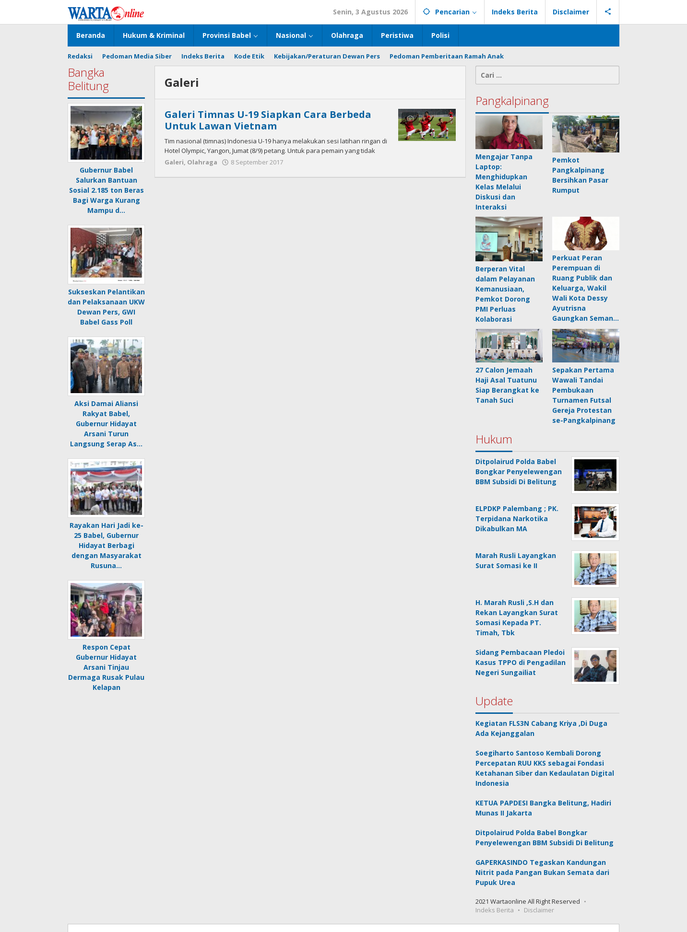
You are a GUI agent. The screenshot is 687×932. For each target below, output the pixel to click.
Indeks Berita (494, 910)
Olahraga (202, 162)
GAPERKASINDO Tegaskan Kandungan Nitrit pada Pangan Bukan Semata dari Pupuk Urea (542, 872)
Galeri (174, 162)
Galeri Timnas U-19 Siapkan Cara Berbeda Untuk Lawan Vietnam (268, 120)
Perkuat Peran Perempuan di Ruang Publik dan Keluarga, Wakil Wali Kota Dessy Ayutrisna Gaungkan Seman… (585, 288)
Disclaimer (539, 910)
